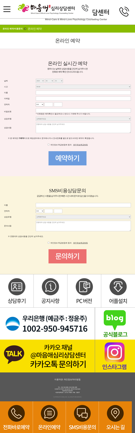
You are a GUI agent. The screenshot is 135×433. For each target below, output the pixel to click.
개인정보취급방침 (80, 145)
